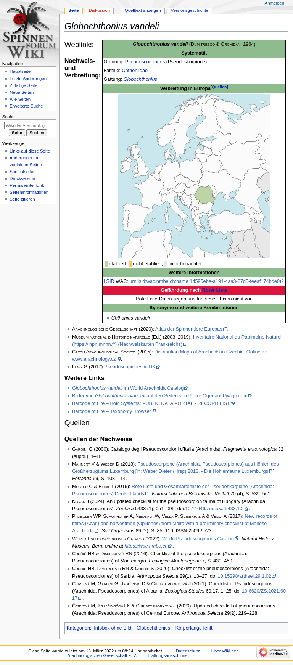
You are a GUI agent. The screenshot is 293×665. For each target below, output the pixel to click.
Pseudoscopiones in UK (130, 366)
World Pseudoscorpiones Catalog (198, 538)
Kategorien (78, 628)
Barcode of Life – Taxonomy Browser (111, 411)
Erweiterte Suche (26, 106)
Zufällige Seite (23, 85)
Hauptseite (20, 71)
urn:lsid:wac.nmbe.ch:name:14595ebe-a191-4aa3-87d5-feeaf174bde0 (204, 281)
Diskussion (99, 10)
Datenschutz (188, 651)
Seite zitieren (22, 199)
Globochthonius (140, 79)
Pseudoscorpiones (145, 61)
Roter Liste (214, 290)
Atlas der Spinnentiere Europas (188, 329)
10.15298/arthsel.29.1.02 (244, 576)
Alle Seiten (20, 99)
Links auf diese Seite (30, 151)
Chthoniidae (135, 70)
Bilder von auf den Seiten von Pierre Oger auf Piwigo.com (160, 395)
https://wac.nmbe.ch (145, 546)
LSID (108, 281)
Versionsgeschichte (190, 10)
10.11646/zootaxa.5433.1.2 (214, 508)
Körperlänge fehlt (194, 628)
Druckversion (22, 178)
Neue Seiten (22, 92)
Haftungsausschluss (167, 655)
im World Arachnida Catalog (128, 388)
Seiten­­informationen (29, 192)
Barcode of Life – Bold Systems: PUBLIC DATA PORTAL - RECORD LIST (151, 403)
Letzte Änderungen (28, 78)
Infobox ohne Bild (112, 628)
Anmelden (275, 3)
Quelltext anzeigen (143, 10)
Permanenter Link (27, 185)
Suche (8, 116)
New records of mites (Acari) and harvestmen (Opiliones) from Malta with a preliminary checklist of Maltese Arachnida (174, 523)
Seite (73, 10)
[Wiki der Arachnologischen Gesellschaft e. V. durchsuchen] (28, 125)
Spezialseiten (22, 171)
